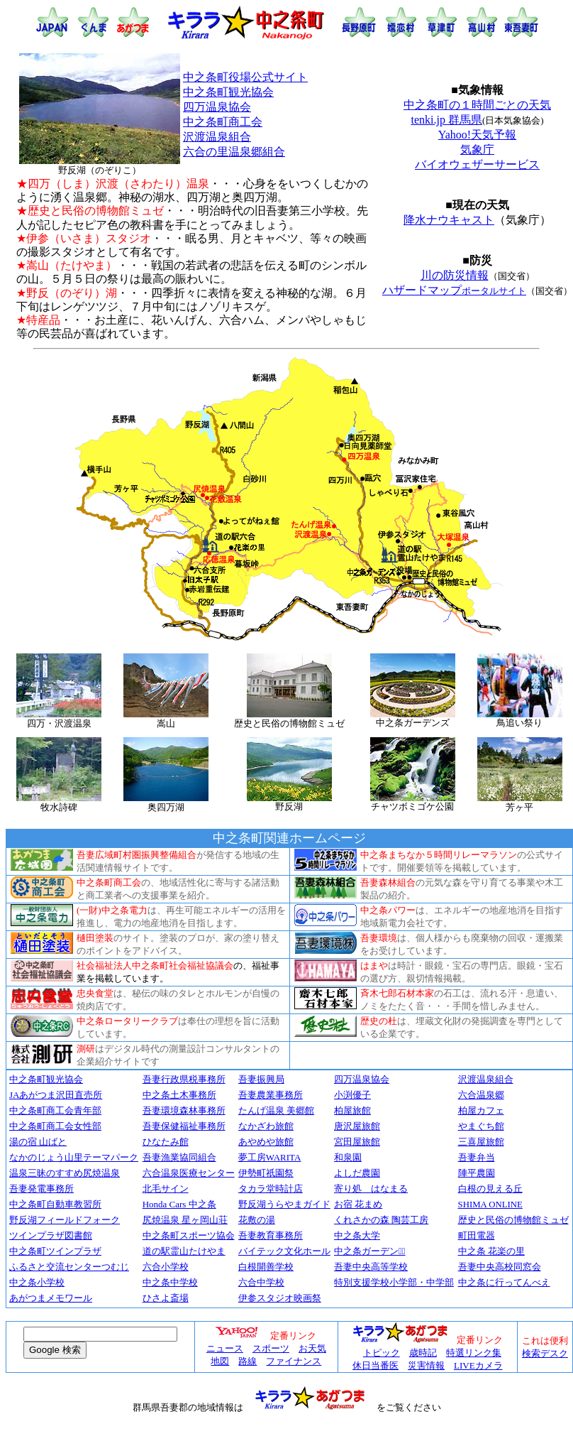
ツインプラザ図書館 (50, 1235)
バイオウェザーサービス (477, 164)
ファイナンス (293, 1361)
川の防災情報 (455, 275)
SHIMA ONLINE (490, 1204)
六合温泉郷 (481, 1094)
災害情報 (426, 1365)
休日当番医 (375, 1365)
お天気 (312, 1348)
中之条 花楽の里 (491, 1251)
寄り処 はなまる (371, 1188)
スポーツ (270, 1348)
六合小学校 (166, 1266)
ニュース (224, 1348)
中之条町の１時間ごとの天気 (477, 105)
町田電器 (476, 1235)
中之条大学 (357, 1235)
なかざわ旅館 (266, 1126)
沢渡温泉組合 (217, 137)
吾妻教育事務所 (270, 1235)
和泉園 (348, 1157)
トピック (381, 1352)
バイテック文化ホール (284, 1251)
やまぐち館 (481, 1126)
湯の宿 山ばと (38, 1141)
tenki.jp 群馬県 (446, 120)
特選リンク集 (473, 1352)
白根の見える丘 (490, 1188)
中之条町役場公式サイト (245, 77)
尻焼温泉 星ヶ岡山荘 (185, 1219)
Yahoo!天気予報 (477, 135)
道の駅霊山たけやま (184, 1251)
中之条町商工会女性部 (55, 1126)
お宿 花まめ (358, 1204)
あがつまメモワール (50, 1298)
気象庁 (477, 149)
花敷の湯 (256, 1219)
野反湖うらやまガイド (284, 1204)
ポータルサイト (494, 291)
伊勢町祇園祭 (266, 1173)
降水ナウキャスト (449, 220)
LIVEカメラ (478, 1365)
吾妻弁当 (476, 1157)
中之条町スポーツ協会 (189, 1235)
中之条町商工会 (222, 122)
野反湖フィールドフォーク (64, 1219)
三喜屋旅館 (481, 1141)
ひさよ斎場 (166, 1298)
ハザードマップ (422, 290)
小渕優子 (352, 1094)
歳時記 (423, 1352)
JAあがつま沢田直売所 (55, 1094)
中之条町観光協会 (228, 92)
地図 (220, 1361)
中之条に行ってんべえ (504, 1282)
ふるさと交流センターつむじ (69, 1266)
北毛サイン (166, 1188)
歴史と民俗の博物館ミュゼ (513, 1219)
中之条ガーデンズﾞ (370, 1251)
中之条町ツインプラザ (55, 1251)
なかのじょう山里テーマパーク (73, 1157)
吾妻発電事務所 (41, 1188)
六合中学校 (261, 1282)
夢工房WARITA (269, 1157)
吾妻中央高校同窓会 (499, 1266)
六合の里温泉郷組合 (234, 152)
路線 (247, 1361)
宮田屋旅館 (357, 1141)
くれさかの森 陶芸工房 (381, 1219)
